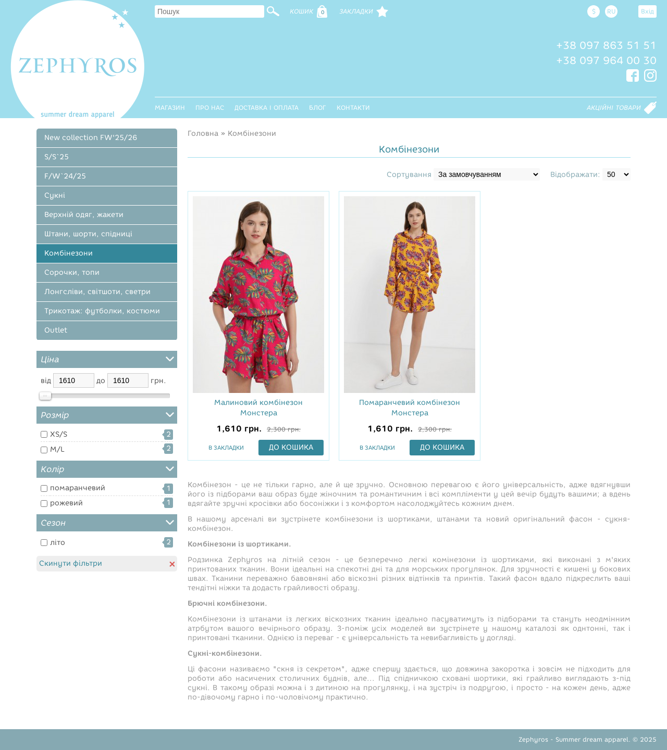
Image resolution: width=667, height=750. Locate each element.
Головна (203, 133)
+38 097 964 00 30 (606, 60)
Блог (317, 107)
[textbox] (209, 11)
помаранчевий (77, 488)
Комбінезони (252, 133)
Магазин (170, 107)
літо (57, 542)
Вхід (647, 11)
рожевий (66, 503)
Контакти (353, 107)
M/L (57, 449)
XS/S (58, 434)
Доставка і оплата (266, 107)
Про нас (209, 107)
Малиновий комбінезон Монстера (258, 407)
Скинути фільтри (107, 563)
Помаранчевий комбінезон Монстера (409, 407)
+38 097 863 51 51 (606, 45)
